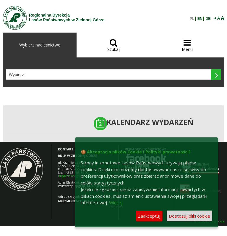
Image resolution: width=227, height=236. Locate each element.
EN (199, 19)
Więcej (115, 203)
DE (207, 19)
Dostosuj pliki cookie (189, 216)
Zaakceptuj (149, 216)
